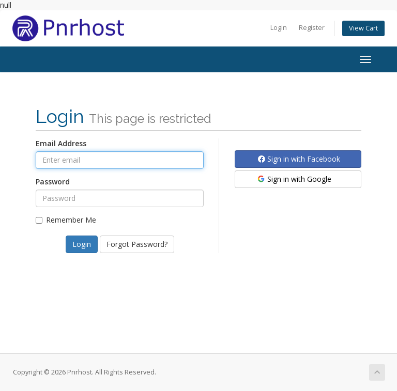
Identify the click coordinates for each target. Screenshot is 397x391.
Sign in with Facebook (299, 159)
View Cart (363, 28)
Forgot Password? (136, 244)
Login (278, 27)
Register (312, 27)
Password (53, 181)
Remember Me (66, 220)
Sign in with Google (293, 179)
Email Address (61, 143)
